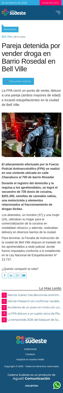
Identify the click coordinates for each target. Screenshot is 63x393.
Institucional (30, 349)
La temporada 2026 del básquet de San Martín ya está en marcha (31, 320)
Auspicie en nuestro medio (30, 359)
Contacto (30, 354)
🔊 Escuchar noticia (18, 81)
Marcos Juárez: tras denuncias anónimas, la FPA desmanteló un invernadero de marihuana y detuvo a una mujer (31, 295)
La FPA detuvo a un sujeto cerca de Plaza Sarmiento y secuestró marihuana (31, 313)
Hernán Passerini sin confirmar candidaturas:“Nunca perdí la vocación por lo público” (31, 301)
